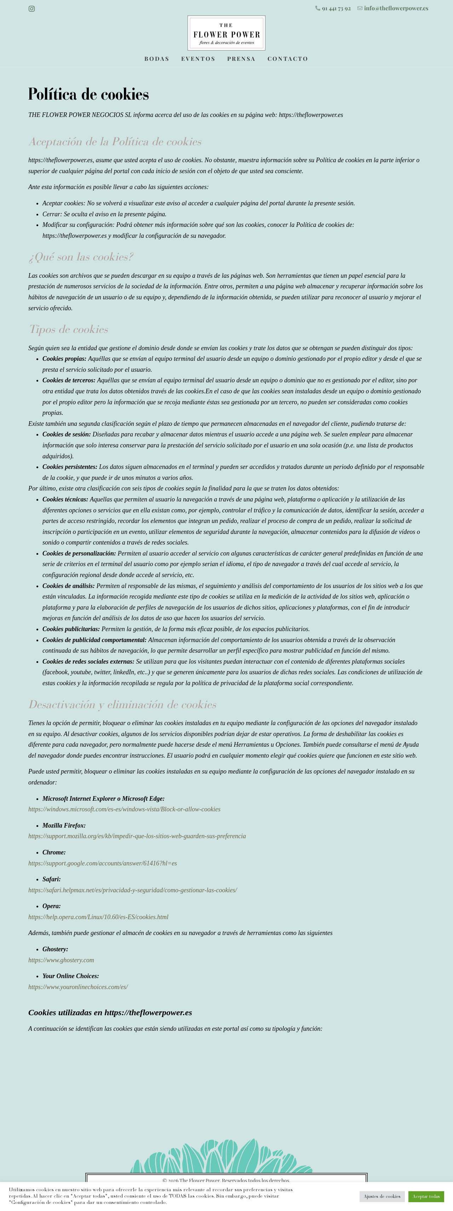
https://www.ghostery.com (62, 959)
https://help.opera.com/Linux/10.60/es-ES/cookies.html (98, 915)
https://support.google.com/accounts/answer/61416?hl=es (103, 862)
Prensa (241, 57)
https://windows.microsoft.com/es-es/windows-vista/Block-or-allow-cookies (125, 808)
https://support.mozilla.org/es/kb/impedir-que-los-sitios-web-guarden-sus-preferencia (137, 835)
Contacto (288, 57)
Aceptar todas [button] (426, 1196)
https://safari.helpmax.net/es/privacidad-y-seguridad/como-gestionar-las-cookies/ (133, 889)
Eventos (198, 57)
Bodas (157, 57)
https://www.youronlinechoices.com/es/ (78, 985)
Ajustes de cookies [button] (382, 1196)
